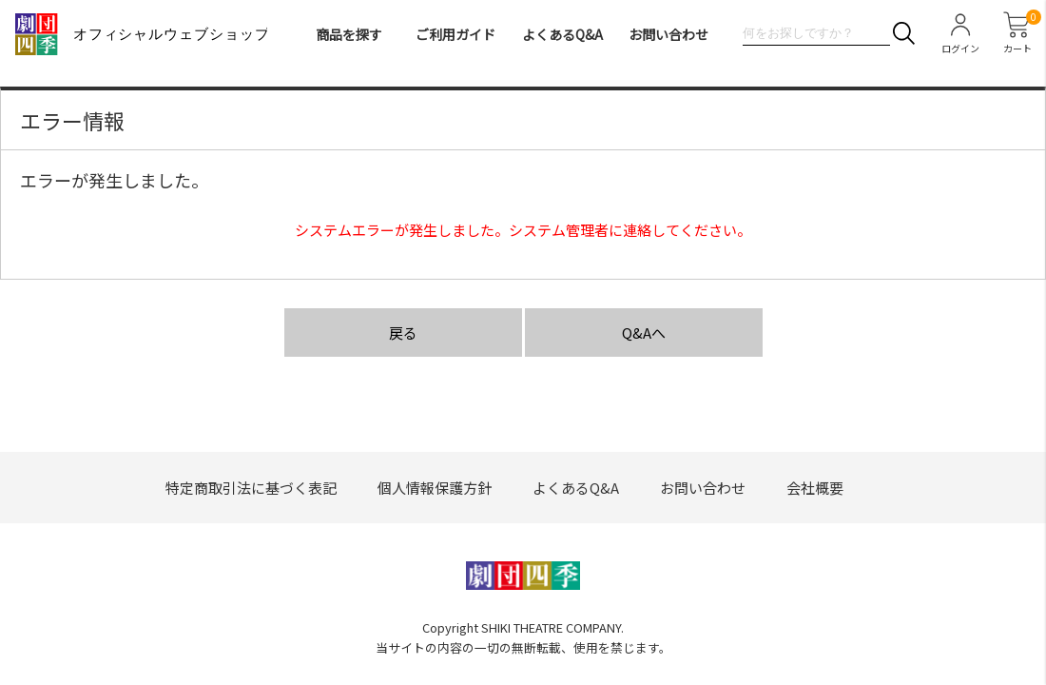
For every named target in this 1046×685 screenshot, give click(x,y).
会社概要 (814, 488)
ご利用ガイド (455, 34)
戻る (403, 332)
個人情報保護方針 (435, 488)
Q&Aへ (644, 332)
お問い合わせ (668, 34)
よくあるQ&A (562, 34)
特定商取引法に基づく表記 (251, 488)
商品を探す (349, 34)
